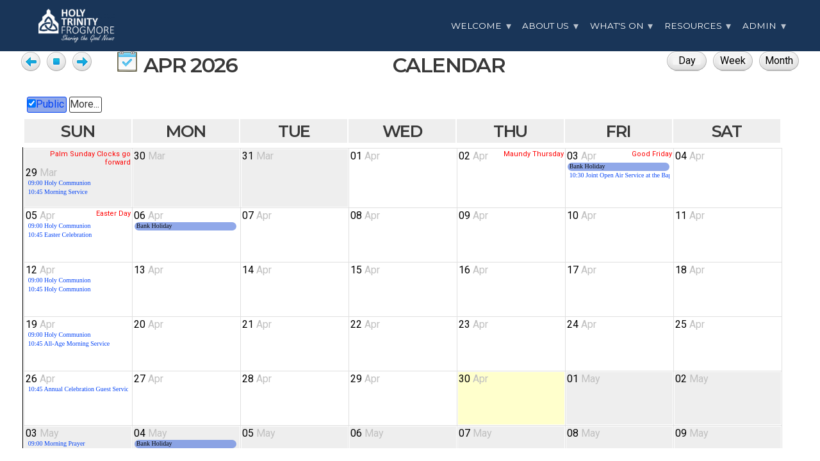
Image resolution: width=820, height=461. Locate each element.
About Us (545, 25)
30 (149, 156)
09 (473, 215)
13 (148, 270)
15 (365, 270)
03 (581, 156)
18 (690, 270)
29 (41, 172)
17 (581, 270)
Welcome (476, 25)
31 (258, 156)
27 (148, 379)
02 (473, 156)
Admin (759, 25)
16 (473, 270)
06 (148, 215)
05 (40, 215)
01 (365, 156)
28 (257, 379)
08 (365, 215)
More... (84, 104)
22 (365, 324)
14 (257, 270)
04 (690, 156)
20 (148, 324)
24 (581, 324)
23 (473, 324)
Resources (693, 25)
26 (40, 379)
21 (257, 324)
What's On (617, 25)
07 (257, 215)
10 (581, 215)
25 (690, 324)
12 (40, 270)
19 (40, 324)
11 (690, 215)
